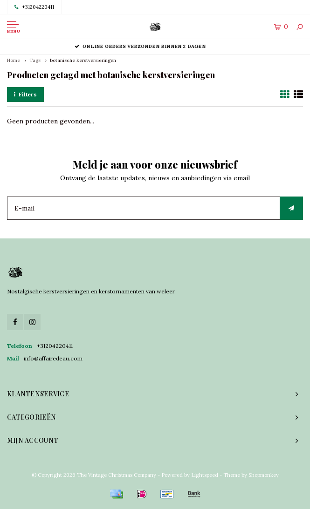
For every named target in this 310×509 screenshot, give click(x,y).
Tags (35, 60)
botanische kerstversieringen (83, 60)
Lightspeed (204, 475)
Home (13, 60)
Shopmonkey (263, 475)
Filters (25, 94)
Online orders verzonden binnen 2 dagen (155, 46)
